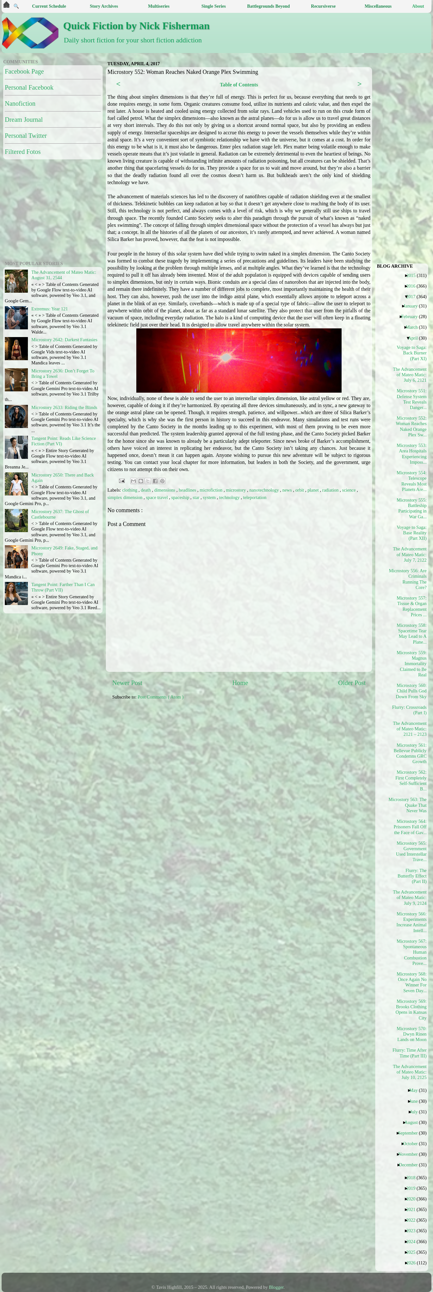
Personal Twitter (26, 135)
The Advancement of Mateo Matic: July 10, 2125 (410, 1072)
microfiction (212, 490)
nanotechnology (265, 490)
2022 (413, 1220)
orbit (300, 490)
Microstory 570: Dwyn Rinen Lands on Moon (412, 1034)
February (412, 316)
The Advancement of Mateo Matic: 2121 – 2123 (410, 729)
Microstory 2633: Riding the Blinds (64, 407)
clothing (130, 490)
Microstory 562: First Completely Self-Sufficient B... (411, 780)
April (415, 338)
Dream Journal (24, 119)
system (210, 497)
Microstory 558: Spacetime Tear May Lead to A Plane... (412, 634)
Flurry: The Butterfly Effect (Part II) (412, 876)
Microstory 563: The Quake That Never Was (410, 805)
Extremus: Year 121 (49, 308)
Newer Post (127, 682)
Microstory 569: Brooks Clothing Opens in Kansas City (411, 1009)
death (146, 490)
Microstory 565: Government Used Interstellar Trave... (411, 851)
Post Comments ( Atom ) (160, 696)
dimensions (165, 490)
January (413, 305)
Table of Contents (239, 84)
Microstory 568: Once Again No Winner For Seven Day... (412, 982)
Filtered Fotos (23, 151)
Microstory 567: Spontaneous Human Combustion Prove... (412, 952)
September (410, 1133)
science (349, 490)
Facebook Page (24, 71)
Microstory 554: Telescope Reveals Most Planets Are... (412, 481)
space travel (157, 497)
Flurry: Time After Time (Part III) (410, 1052)
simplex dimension (125, 497)
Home (240, 682)
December (410, 1164)
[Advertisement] (262, 755)
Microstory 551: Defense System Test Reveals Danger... (412, 399)
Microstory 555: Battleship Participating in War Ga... (412, 508)
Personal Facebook (29, 87)
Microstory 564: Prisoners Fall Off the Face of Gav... (410, 827)
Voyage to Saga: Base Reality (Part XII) (412, 533)
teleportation (255, 497)
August (413, 1122)
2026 (413, 1262)
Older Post (352, 682)
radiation (331, 490)
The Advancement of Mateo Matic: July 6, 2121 (410, 375)
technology (230, 497)
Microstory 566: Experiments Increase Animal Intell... (411, 922)
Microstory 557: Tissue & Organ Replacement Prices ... (412, 606)
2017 (413, 296)
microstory (236, 490)
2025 (413, 1252)
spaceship (181, 497)
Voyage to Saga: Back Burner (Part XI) (412, 353)
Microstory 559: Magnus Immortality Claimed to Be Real (412, 663)
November (410, 1154)
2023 (413, 1230)
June (416, 1101)
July (416, 1111)
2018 (413, 1177)
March (414, 327)
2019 (413, 1188)
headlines (188, 490)
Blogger (276, 1287)
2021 (413, 1209)
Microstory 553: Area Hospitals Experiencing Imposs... (412, 454)
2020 (413, 1198)
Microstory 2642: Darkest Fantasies (64, 339)
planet (314, 490)
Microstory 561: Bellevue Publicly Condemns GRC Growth (410, 753)
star (196, 497)
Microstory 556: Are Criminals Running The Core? (410, 579)
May (416, 1090)
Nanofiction (20, 103)
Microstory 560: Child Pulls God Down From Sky (411, 691)
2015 (413, 275)
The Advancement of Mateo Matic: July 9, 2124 (410, 897)
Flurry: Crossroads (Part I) (410, 710)
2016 (413, 286)
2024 (413, 1241)
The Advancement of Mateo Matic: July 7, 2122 (410, 554)
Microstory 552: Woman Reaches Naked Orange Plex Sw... (411, 426)
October (413, 1143)
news (287, 490)
